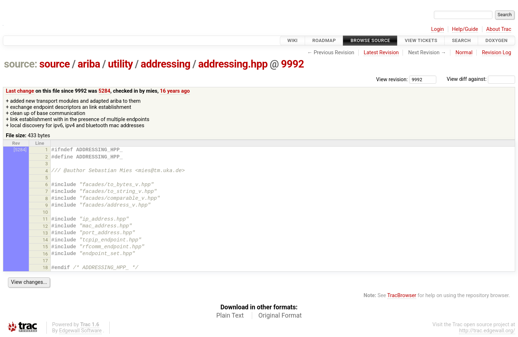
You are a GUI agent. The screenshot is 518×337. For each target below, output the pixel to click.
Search (461, 40)
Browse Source (370, 40)
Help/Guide (465, 29)
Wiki (292, 40)
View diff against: (481, 79)
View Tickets (421, 40)
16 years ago (175, 91)
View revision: (392, 79)
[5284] (20, 149)
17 (45, 260)
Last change (20, 91)
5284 (104, 91)
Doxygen (496, 40)
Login (437, 29)
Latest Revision (381, 53)
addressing (165, 64)
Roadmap (324, 40)
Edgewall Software (80, 331)
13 (45, 233)
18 (45, 267)
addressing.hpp (233, 64)
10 (45, 212)
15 (45, 246)
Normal (463, 53)
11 (45, 219)
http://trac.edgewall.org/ (487, 331)
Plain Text (230, 315)
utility (120, 64)
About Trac (499, 29)
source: (20, 64)
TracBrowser (402, 295)
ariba (89, 64)
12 (45, 226)
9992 (292, 64)
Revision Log (497, 53)
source (54, 64)
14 (45, 240)
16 (45, 254)
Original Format (280, 315)
